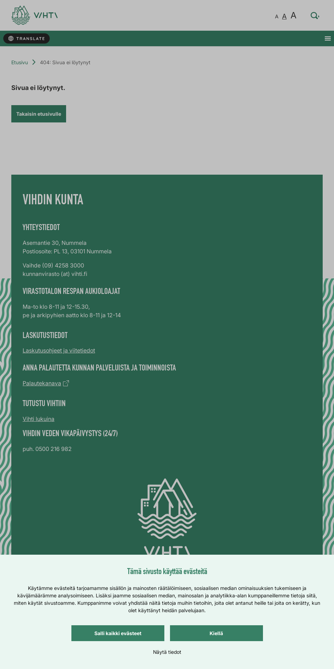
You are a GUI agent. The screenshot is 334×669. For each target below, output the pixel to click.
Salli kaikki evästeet (117, 633)
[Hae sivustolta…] (315, 15)
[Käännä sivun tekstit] (26, 39)
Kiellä (216, 633)
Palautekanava (42, 383)
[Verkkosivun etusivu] (34, 15)
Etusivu (19, 62)
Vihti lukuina (38, 418)
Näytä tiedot (167, 652)
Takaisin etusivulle (38, 114)
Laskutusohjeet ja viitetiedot (59, 350)
